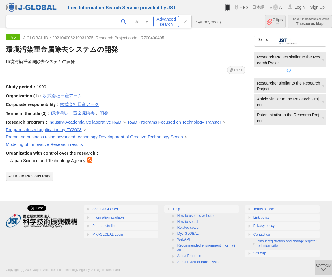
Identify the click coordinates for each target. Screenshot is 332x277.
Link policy (261, 217)
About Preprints (189, 256)
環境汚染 (59, 113)
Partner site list (103, 226)
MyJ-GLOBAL (188, 234)
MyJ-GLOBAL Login (107, 234)
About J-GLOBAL (105, 209)
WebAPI (183, 239)
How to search (188, 222)
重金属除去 (84, 113)
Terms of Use (263, 209)
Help (243, 7)
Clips (278, 21)
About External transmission (198, 262)
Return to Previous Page (30, 176)
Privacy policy (264, 226)
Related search (189, 227)
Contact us (261, 234)
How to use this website (195, 216)
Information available (108, 217)
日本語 (258, 7)
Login (299, 7)
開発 (104, 113)
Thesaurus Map (310, 21)
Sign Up (317, 7)
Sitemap (259, 253)
